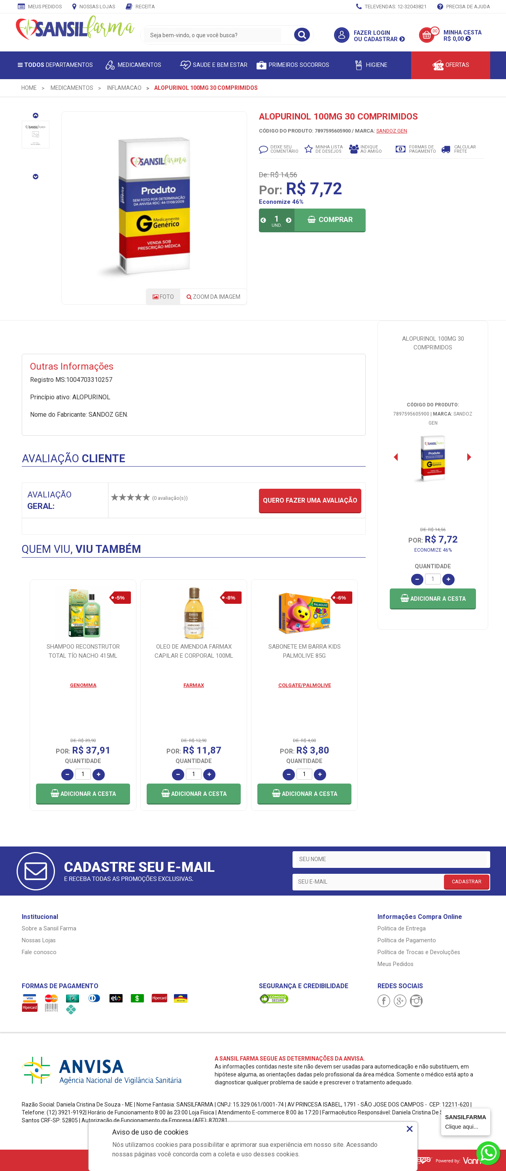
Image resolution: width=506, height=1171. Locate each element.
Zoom (213, 297)
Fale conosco (39, 952)
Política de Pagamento (407, 940)
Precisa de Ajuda (463, 7)
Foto (163, 297)
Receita (140, 7)
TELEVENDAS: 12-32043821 (391, 7)
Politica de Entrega (402, 928)
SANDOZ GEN (391, 131)
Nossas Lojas (93, 7)
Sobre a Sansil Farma (49, 928)
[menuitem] (29, 88)
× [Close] (409, 1128)
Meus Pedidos (40, 7)
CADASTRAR (466, 881)
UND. (277, 225)
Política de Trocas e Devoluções (419, 952)
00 (434, 31)
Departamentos (55, 65)
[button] (433, 598)
